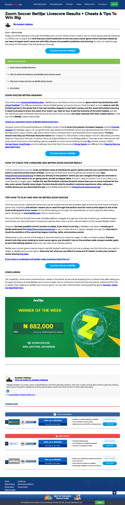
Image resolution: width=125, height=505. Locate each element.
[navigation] (76, 4)
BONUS (114, 4)
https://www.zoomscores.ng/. (86, 187)
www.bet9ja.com (32, 213)
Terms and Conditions (25, 492)
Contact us (21, 490)
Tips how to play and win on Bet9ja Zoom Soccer (31, 81)
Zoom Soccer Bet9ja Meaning (23, 67)
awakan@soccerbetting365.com (22, 395)
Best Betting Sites (40, 4)
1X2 (88, 141)
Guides (78, 4)
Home (7, 490)
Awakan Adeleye (24, 24)
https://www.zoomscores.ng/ (19, 176)
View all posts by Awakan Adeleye (31, 380)
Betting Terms (90, 4)
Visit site (109, 424)
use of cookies (88, 502)
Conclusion (15, 88)
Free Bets (69, 4)
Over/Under (24, 144)
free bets (24, 254)
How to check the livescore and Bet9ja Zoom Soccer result (35, 74)
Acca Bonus (102, 4)
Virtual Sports (80, 144)
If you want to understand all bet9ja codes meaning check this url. (37, 259)
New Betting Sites (56, 4)
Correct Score (11, 144)
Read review (110, 419)
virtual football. (12, 105)
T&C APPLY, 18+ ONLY (52, 424)
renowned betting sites (32, 102)
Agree (100, 502)
